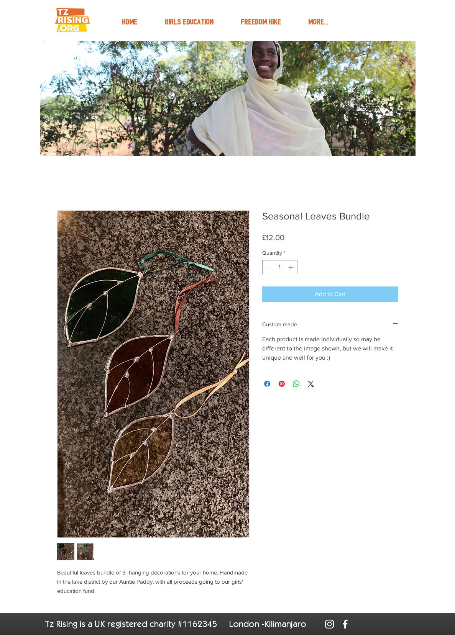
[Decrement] (268, 267)
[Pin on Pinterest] (281, 383)
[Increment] (291, 267)
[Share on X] (310, 383)
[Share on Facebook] (267, 383)
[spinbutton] (280, 267)
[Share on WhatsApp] (296, 383)
